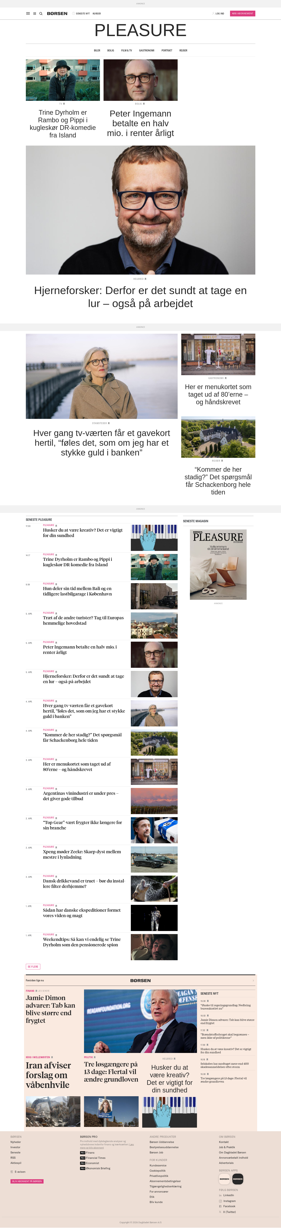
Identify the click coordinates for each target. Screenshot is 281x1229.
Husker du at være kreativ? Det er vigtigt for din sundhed (83, 532)
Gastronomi (146, 50)
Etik (152, 1197)
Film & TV (126, 50)
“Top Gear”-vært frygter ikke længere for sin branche (82, 825)
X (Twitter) (227, 1212)
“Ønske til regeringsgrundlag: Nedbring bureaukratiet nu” (226, 1006)
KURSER (97, 13)
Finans (30, 991)
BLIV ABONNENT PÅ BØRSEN (27, 1181)
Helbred (138, 279)
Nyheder (15, 1142)
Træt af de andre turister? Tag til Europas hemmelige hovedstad (83, 620)
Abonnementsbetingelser (165, 1181)
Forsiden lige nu (35, 980)
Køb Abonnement (242, 13)
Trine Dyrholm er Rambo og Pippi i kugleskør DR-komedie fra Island (77, 561)
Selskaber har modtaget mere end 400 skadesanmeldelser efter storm (225, 1065)
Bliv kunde (156, 1202)
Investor (15, 1147)
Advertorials (226, 1163)
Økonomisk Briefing (95, 1168)
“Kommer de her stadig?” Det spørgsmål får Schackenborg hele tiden (82, 737)
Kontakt (224, 1142)
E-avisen (20, 1171)
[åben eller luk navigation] (29, 13)
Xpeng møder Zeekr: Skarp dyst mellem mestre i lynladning (82, 854)
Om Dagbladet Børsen (232, 1152)
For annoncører (159, 1191)
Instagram (227, 1201)
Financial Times (93, 1158)
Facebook (227, 1206)
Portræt (167, 50)
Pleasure (48, 525)
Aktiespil (15, 1163)
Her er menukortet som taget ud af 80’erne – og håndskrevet (77, 766)
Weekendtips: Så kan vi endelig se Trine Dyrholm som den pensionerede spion (82, 941)
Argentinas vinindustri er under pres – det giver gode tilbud (81, 795)
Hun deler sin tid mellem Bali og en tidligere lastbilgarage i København (77, 591)
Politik (88, 1057)
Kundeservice (158, 1165)
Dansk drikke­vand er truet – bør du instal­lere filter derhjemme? (84, 883)
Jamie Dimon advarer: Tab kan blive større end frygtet (227, 1021)
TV (60, 103)
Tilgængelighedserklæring (165, 1186)
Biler (97, 50)
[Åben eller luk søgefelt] (41, 13)
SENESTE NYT (80, 13)
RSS (13, 1157)
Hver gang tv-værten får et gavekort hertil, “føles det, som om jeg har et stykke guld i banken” (84, 711)
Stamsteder (99, 423)
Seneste (15, 1152)
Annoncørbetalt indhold (233, 1157)
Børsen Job (156, 1152)
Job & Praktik (227, 1147)
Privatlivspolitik (159, 1176)
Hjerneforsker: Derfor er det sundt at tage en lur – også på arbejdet (83, 678)
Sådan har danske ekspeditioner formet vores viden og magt (82, 912)
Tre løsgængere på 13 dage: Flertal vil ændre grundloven (224, 1079)
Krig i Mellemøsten (38, 1057)
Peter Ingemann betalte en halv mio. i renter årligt (80, 649)
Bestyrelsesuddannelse (164, 1147)
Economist (89, 1163)
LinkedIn (226, 1195)
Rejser (183, 50)
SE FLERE (33, 966)
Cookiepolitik (158, 1170)
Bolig (110, 50)
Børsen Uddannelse (162, 1142)
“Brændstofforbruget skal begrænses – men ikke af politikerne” (225, 1035)
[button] (34, 13)
